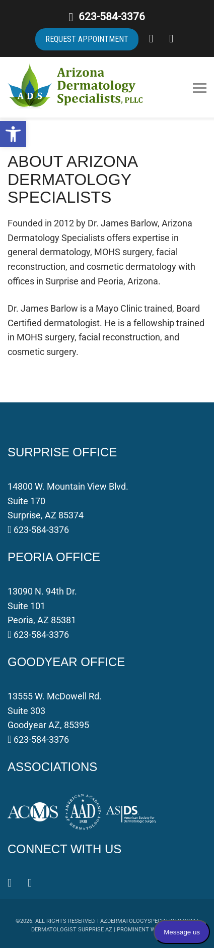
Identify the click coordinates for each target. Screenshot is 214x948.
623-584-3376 (112, 17)
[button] (13, 134)
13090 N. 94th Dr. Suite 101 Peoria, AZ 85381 (42, 606)
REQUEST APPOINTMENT (86, 39)
